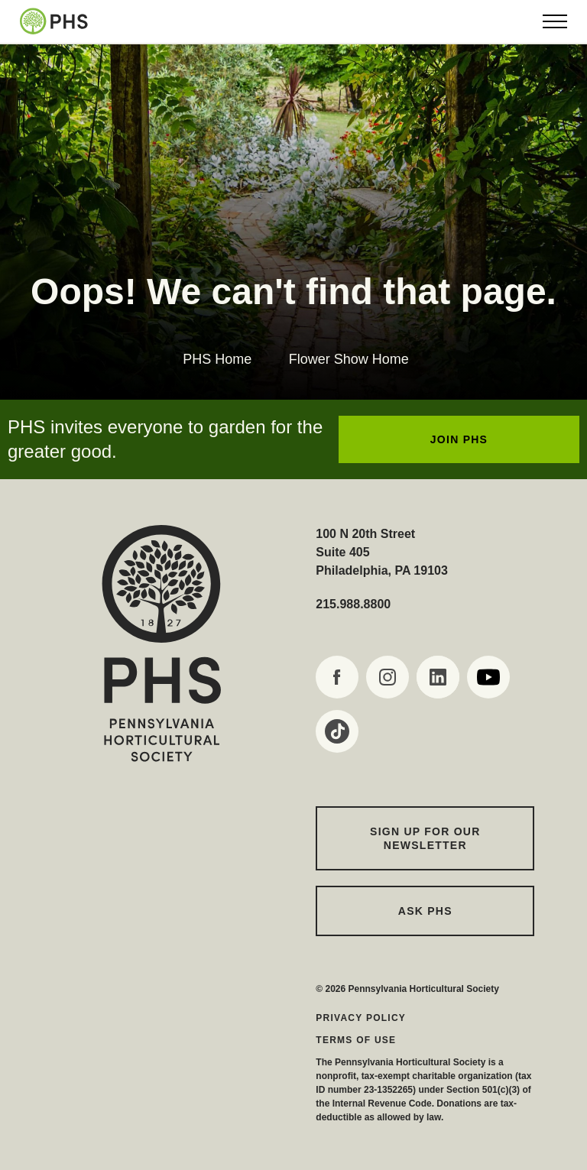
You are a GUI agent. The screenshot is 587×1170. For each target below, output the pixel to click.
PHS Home (217, 359)
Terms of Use (356, 1040)
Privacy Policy (361, 1018)
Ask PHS (425, 911)
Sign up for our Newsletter (425, 838)
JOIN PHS (459, 439)
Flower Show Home (349, 359)
